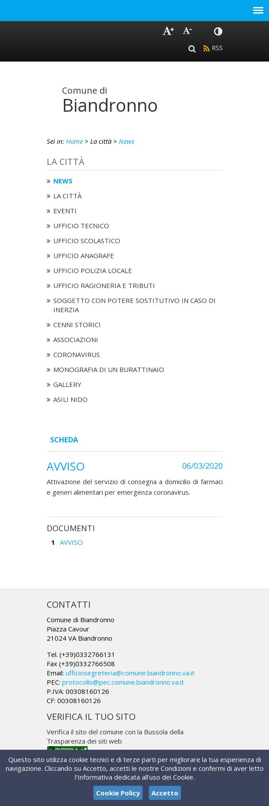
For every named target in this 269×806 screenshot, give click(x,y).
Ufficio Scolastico (86, 240)
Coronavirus (76, 354)
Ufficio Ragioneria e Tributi (104, 285)
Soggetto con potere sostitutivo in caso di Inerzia (134, 305)
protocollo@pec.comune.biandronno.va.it (123, 682)
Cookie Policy (118, 792)
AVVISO (71, 542)
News (126, 141)
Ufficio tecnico (81, 225)
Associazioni (75, 339)
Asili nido (70, 399)
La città (67, 195)
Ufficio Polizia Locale (92, 270)
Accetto (164, 792)
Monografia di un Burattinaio (108, 369)
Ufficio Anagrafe (83, 255)
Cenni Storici (77, 324)
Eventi (65, 210)
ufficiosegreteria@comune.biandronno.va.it (130, 672)
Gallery (67, 384)
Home (74, 141)
